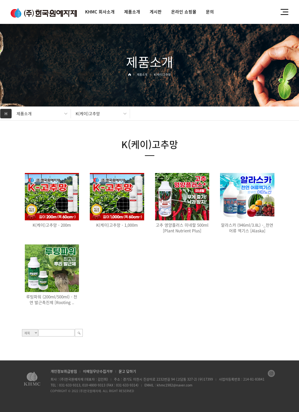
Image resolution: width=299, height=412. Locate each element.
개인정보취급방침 (64, 371)
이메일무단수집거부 (98, 371)
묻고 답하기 (127, 371)
